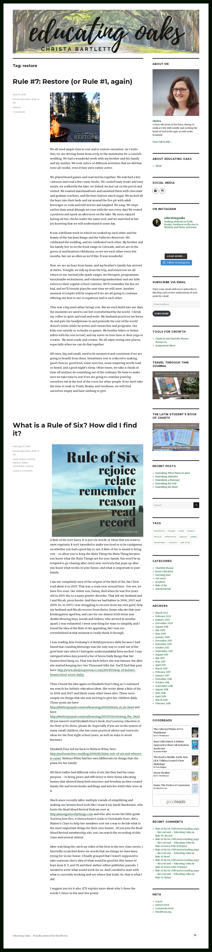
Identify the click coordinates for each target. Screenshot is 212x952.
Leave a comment (22, 470)
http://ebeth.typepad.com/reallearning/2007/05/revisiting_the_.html (95, 716)
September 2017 (164, 651)
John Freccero (161, 788)
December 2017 (163, 640)
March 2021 (161, 612)
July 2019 (160, 630)
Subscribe (161, 313)
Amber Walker (161, 752)
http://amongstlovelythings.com (71, 814)
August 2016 (161, 689)
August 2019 (161, 626)
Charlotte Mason (164, 568)
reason (22, 459)
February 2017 (162, 672)
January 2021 (162, 619)
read (15, 459)
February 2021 (163, 616)
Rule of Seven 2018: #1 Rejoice (171, 867)
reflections (170, 536)
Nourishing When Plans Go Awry (172, 473)
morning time (163, 575)
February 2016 (163, 703)
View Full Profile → (163, 142)
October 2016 (162, 682)
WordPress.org (163, 912)
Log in (158, 901)
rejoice (16, 462)
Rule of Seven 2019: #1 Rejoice (171, 846)
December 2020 (164, 623)
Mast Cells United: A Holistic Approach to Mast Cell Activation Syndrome (171, 745)
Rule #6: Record (163, 835)
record (31, 459)
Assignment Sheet (165, 345)
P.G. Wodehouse (162, 736)
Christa (157, 121)
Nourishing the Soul (165, 483)
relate (24, 462)
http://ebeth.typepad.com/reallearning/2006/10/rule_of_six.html (92, 707)
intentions (159, 530)
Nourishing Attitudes (166, 476)
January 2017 (162, 675)
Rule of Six (161, 585)
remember (19, 466)
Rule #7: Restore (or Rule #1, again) (72, 81)
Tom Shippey (161, 767)
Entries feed (162, 905)
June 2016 (160, 693)
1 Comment (19, 112)
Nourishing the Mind (166, 487)
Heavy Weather (162, 772)
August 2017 (161, 654)
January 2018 (162, 637)
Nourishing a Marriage (167, 480)
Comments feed (164, 908)
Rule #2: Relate (163, 877)
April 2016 (160, 696)
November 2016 (163, 679)
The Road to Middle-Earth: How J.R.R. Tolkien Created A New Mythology (171, 761)
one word (160, 578)
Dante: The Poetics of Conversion (172, 785)
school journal (163, 589)
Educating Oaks (21, 935)
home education (22, 99)
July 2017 (160, 658)
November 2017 (163, 644)
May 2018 (160, 633)
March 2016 (161, 700)
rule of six (185, 542)
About (158, 165)
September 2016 (164, 686)
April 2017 (160, 665)
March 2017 (161, 668)
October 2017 (162, 647)
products (160, 582)
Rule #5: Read (162, 856)
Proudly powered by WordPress (50, 935)
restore (17, 107)
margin (171, 530)
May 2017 (160, 661)
